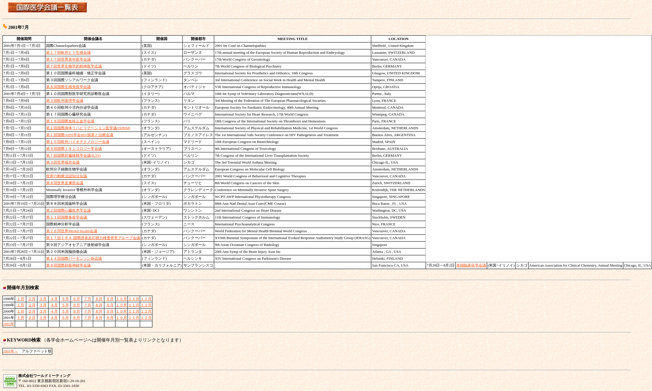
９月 (110, 299)
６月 (76, 299)
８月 (98, 299)
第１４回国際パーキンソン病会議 (74, 258)
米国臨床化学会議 (471, 265)
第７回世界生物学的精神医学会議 (74, 66)
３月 (43, 299)
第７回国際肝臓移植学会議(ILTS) (73, 155)
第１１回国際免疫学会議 (66, 217)
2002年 (8, 324)
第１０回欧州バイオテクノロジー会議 (77, 142)
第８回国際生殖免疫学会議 (68, 87)
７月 (87, 299)
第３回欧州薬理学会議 (64, 100)
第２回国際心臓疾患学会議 (68, 210)
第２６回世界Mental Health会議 (71, 231)
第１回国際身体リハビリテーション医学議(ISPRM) (88, 128)
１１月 (133, 299)
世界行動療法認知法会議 (66, 176)
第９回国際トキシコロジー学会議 (74, 148)
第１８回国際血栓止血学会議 (70, 121)
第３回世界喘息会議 (63, 162)
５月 (65, 299)
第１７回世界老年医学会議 (68, 59)
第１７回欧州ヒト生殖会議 (68, 52)
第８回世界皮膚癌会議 (64, 183)
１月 (20, 299)
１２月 (146, 299)
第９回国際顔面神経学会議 (68, 265)
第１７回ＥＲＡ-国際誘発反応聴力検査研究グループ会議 (93, 238)
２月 (31, 299)
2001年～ (10, 351)
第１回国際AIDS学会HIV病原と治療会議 (79, 135)
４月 (54, 299)
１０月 (121, 299)
